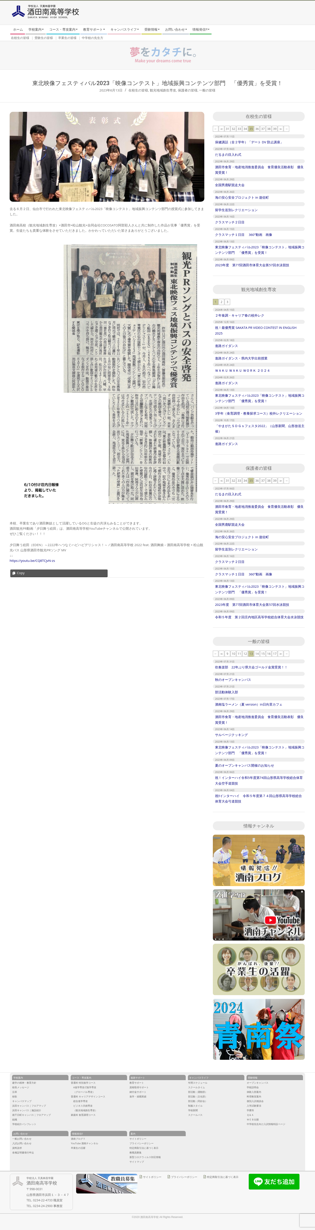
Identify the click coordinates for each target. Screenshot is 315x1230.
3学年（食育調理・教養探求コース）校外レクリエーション (258, 413)
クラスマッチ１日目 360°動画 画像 (243, 234)
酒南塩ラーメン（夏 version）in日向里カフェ (248, 704)
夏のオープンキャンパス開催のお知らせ (244, 765)
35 (251, 129)
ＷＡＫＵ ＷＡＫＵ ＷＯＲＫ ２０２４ (242, 370)
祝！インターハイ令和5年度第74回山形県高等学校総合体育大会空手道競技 (259, 780)
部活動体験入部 (228, 692)
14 (257, 654)
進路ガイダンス (226, 345)
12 (245, 654)
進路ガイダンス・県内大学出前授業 (241, 358)
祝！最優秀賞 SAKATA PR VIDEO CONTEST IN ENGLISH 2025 (256, 330)
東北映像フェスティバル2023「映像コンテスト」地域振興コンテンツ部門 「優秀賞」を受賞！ (259, 250)
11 (239, 654)
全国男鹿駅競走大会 (230, 185)
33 (239, 129)
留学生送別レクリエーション (236, 210)
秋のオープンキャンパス (233, 679)
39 (274, 129)
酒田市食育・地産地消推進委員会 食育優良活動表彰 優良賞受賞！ (259, 170)
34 (245, 129)
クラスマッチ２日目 (230, 222)
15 (263, 654)
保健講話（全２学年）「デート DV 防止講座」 (249, 142)
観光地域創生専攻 (163, 90)
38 (269, 129)
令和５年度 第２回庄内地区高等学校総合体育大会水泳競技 (259, 617)
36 (257, 129)
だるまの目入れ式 (228, 154)
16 (269, 654)
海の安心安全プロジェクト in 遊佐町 (242, 197)
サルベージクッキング (231, 734)
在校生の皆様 (138, 90)
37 (263, 129)
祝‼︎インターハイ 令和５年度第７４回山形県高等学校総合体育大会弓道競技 (258, 799)
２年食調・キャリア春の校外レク (239, 315)
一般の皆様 (207, 90)
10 (233, 654)
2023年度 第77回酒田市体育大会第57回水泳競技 (252, 265)
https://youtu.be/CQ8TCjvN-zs (32, 560)
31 (227, 129)
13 (251, 654)
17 (274, 654)
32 (233, 129)
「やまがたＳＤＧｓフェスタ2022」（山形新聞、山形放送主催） (259, 429)
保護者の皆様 (188, 90)
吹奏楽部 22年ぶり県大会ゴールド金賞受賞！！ (251, 667)
